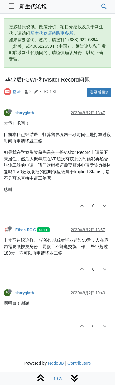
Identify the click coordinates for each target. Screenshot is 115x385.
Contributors (79, 363)
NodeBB (56, 363)
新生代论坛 (33, 6)
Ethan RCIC (25, 230)
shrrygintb (24, 113)
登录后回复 (99, 92)
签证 (16, 91)
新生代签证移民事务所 (51, 33)
